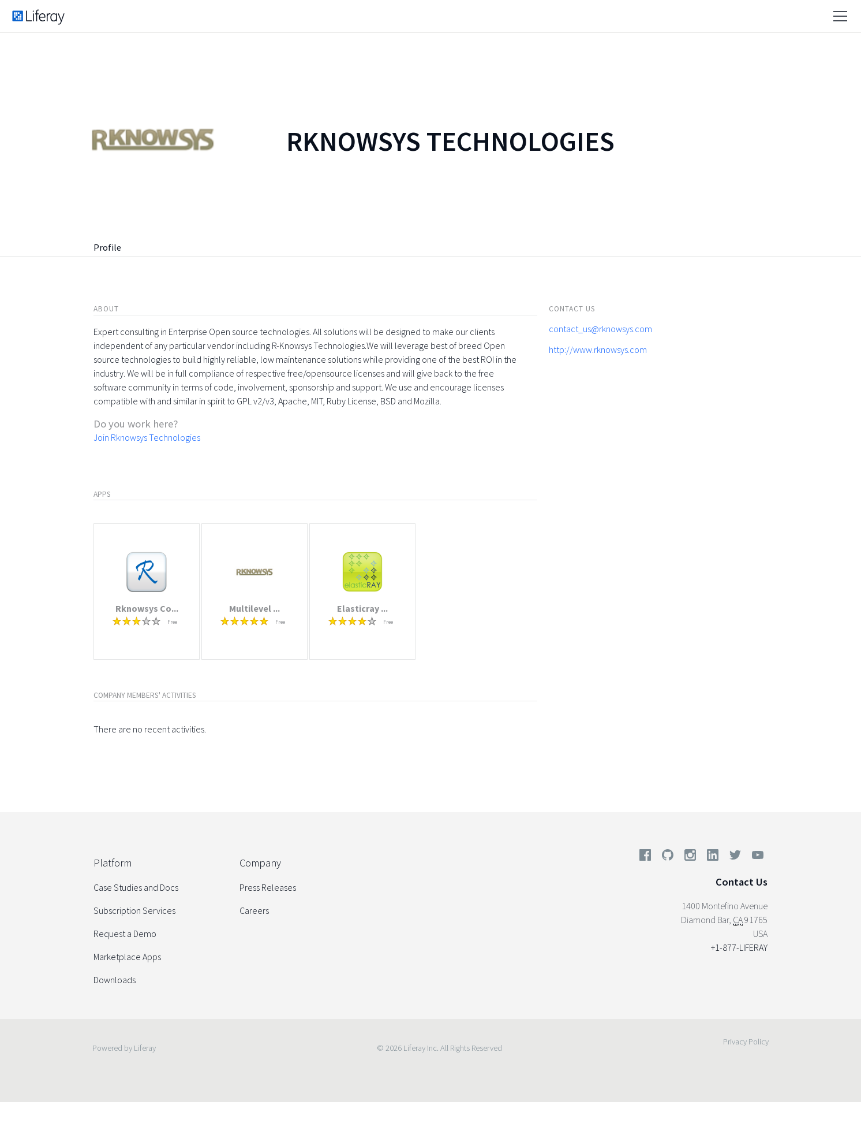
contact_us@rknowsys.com (600, 328)
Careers (254, 910)
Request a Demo (124, 933)
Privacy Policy (746, 1041)
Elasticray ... (362, 608)
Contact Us (742, 881)
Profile (107, 247)
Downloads (114, 980)
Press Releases (267, 887)
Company (260, 862)
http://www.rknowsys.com (598, 349)
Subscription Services (134, 910)
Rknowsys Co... (146, 608)
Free (172, 622)
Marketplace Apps (127, 956)
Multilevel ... (254, 608)
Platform (112, 862)
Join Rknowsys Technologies (146, 437)
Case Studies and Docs (135, 887)
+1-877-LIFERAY (739, 947)
